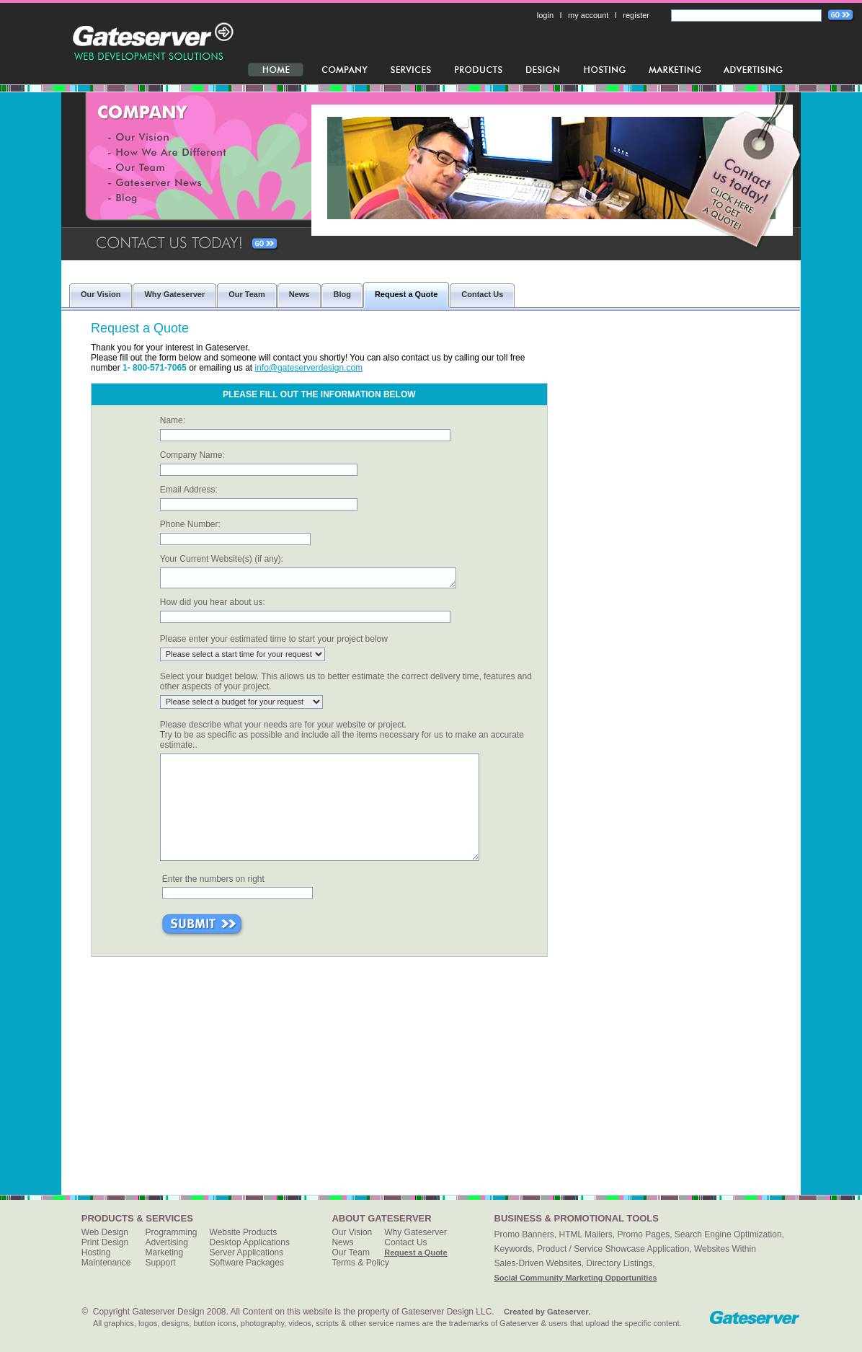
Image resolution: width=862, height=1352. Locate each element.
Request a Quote (415, 1252)
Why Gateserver (415, 1232)
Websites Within (725, 1249)
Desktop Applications (250, 1242)
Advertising (167, 1242)
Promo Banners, (525, 1234)
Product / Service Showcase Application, (614, 1249)
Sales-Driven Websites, (539, 1263)
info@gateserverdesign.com (309, 368)
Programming (171, 1232)
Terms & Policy (360, 1263)
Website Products (243, 1232)
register (636, 15)
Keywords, (514, 1249)
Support (161, 1263)
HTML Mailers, (587, 1234)
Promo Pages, (644, 1234)
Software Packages (247, 1263)
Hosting (96, 1252)
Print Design (104, 1242)
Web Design (104, 1232)
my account (588, 15)
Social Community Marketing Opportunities (575, 1277)
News (342, 1242)
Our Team (350, 1252)
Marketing (165, 1252)
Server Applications (247, 1252)
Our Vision (352, 1232)
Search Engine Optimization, (729, 1234)
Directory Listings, (620, 1263)
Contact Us (405, 1242)
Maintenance (106, 1263)
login (545, 15)
